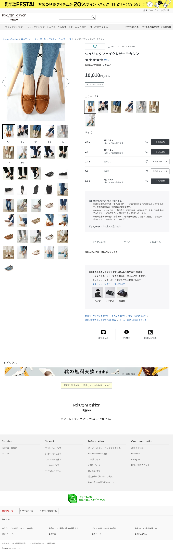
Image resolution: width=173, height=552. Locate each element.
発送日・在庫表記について (96, 316)
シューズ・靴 (40, 39)
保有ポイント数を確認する (146, 528)
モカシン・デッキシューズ (60, 39)
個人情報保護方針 (20, 543)
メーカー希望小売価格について (132, 320)
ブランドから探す (53, 448)
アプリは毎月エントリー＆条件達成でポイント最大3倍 (148, 27)
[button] (4, 82)
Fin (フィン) (26, 39)
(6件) (106, 60)
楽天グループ (149, 10)
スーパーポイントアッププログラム (104, 448)
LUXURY (5, 454)
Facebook (135, 454)
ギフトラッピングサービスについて (108, 284)
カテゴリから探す (53, 459)
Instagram (135, 459)
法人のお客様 (94, 471)
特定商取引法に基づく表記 (100, 476)
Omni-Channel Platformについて (102, 482)
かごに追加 (160, 141)
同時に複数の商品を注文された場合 (100, 320)
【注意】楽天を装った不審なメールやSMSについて (86, 385)
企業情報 (5, 543)
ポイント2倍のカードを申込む (104, 528)
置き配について (118, 316)
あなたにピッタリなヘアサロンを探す (18, 528)
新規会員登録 (137, 448)
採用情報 (51, 543)
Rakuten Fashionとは (97, 454)
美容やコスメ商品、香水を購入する (63, 528)
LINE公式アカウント (140, 465)
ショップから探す (53, 454)
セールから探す (52, 465)
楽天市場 (165, 10)
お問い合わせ (94, 465)
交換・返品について (137, 316)
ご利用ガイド (94, 459)
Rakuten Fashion (28, 17)
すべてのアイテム (53, 471)
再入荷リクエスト (160, 161)
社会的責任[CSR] (37, 543)
